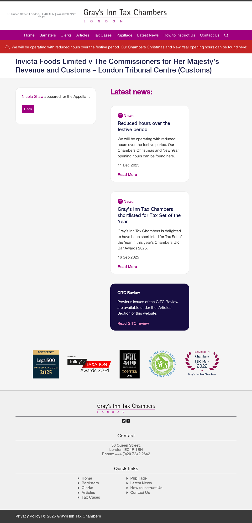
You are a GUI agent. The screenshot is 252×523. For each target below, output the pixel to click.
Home (29, 35)
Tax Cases (103, 35)
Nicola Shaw (32, 96)
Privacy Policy (28, 516)
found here (237, 47)
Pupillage (124, 35)
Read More (127, 174)
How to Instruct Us (179, 35)
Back (28, 109)
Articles (82, 35)
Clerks (66, 35)
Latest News (148, 35)
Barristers (47, 35)
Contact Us (210, 35)
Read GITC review (133, 323)
